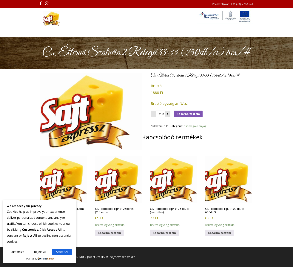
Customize (17, 252)
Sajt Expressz (73, 18)
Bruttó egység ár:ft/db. (63, 189)
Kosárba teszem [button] (109, 233)
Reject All (40, 252)
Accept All (62, 252)
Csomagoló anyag (195, 126)
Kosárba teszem (188, 114)
